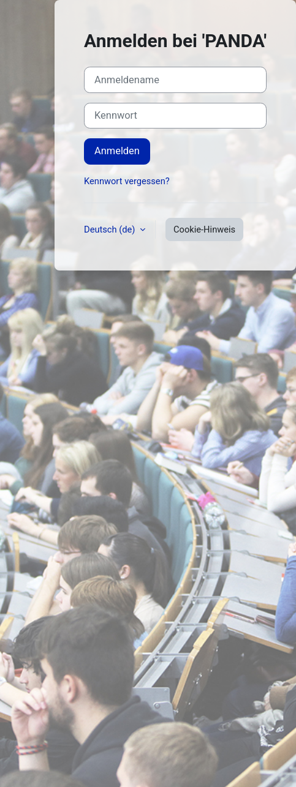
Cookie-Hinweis (204, 229)
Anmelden (117, 151)
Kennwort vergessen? (127, 181)
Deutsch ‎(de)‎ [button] (110, 229)
